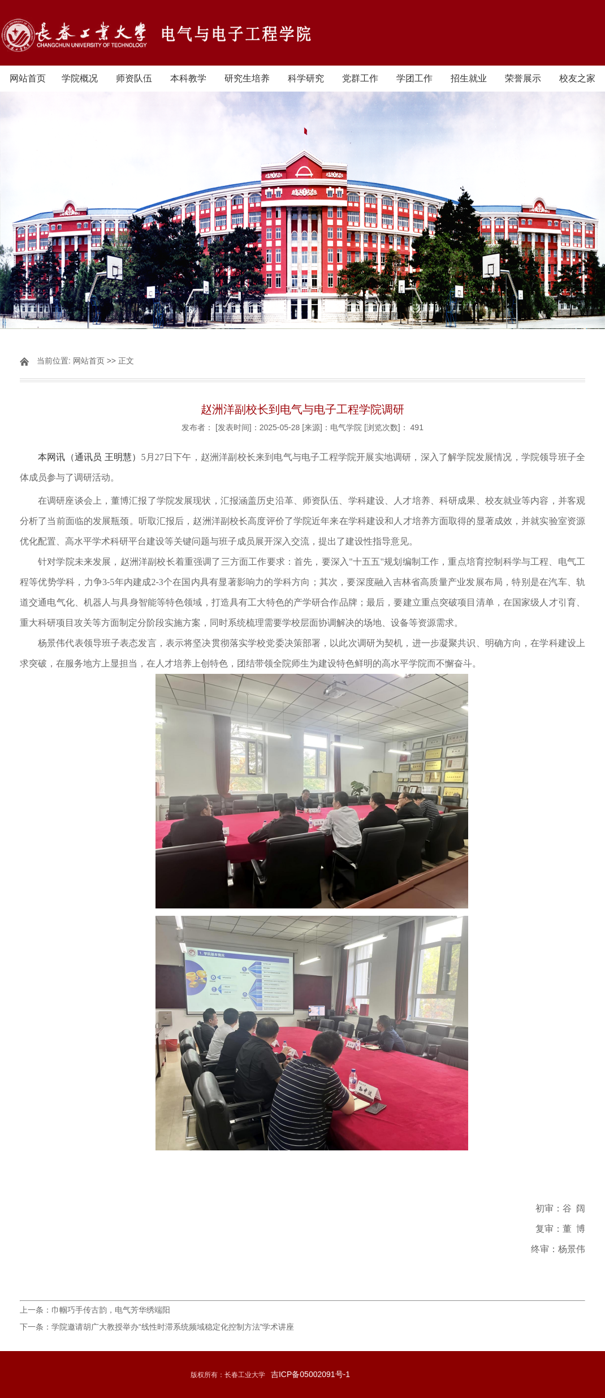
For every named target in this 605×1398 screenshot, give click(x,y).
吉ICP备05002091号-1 (310, 1374)
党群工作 (360, 78)
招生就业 (469, 78)
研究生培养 (247, 78)
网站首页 (28, 78)
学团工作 (414, 78)
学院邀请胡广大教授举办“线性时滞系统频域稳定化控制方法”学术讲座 (172, 1326)
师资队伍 (134, 78)
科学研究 (306, 78)
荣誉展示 (523, 78)
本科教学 (188, 78)
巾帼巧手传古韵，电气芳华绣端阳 (110, 1309)
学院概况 (80, 78)
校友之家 (577, 78)
